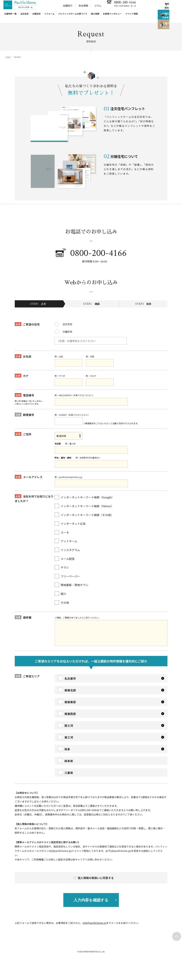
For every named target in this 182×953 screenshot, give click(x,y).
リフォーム (49, 17)
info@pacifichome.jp (94, 917)
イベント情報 (131, 17)
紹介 (60, 588)
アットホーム (66, 536)
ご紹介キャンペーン (163, 35)
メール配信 (65, 553)
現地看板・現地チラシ (71, 579)
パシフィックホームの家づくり (72, 17)
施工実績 (95, 17)
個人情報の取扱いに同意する (94, 872)
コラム (97, 9)
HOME (8, 57)
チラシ (62, 562)
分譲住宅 (36, 17)
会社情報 (83, 9)
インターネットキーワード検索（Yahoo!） (84, 501)
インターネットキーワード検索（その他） (84, 509)
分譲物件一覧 (10, 17)
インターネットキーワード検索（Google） (84, 492)
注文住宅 (24, 17)
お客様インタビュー (112, 17)
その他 (62, 597)
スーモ (62, 527)
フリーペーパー (67, 571)
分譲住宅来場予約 (164, 21)
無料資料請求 (166, 7)
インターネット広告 (70, 518)
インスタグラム (67, 544)
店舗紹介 (68, 9)
